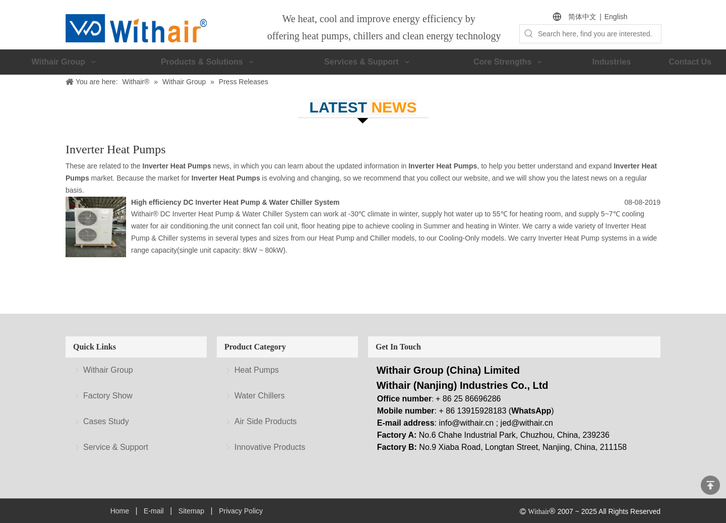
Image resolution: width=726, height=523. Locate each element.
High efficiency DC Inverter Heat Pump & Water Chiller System (235, 202)
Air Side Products (265, 421)
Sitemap (191, 511)
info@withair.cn (466, 423)
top (710, 485)
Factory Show (108, 395)
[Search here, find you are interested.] (599, 34)
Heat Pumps (256, 370)
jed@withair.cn (527, 423)
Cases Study (106, 421)
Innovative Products (270, 447)
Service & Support (115, 447)
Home (119, 511)
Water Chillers (259, 395)
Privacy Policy (241, 511)
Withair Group (108, 370)
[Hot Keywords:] (529, 34)
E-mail (154, 511)
